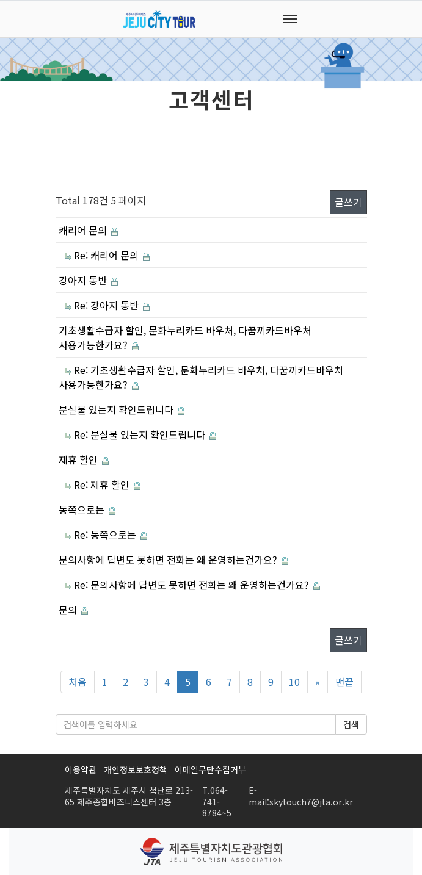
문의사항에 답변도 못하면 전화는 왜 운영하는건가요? (169, 559)
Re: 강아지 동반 (107, 305)
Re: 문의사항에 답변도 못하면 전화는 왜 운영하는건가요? (192, 584)
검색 (351, 724)
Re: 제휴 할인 (103, 484)
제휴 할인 (79, 459)
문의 (69, 609)
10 (294, 681)
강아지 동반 (84, 280)
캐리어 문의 (84, 230)
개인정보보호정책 (135, 769)
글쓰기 (348, 202)
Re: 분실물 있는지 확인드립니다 (141, 434)
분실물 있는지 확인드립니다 (117, 409)
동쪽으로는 (83, 509)
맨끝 (344, 681)
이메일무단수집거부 (210, 769)
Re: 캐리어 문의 (107, 255)
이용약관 (80, 769)
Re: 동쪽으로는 (106, 534)
